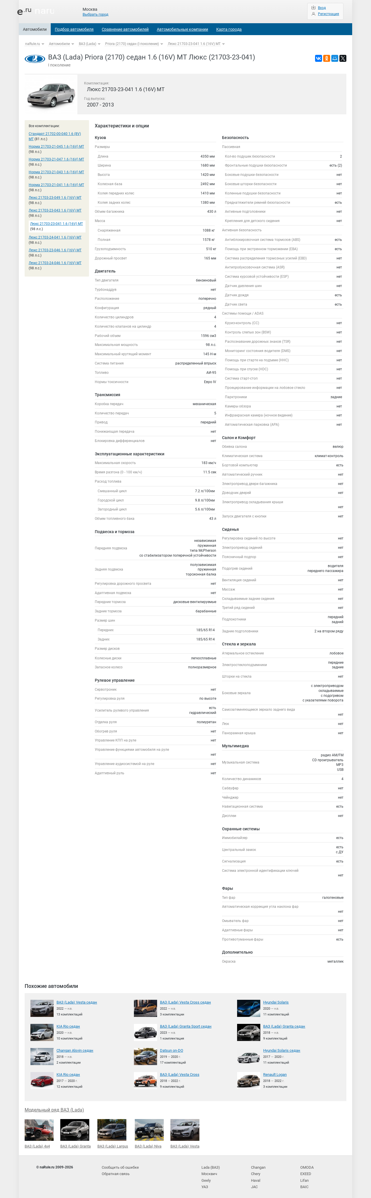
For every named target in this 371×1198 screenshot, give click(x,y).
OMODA (306, 1165)
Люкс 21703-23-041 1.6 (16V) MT (194, 44)
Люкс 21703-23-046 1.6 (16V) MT (55, 250)
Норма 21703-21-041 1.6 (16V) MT (56, 185)
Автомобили (35, 29)
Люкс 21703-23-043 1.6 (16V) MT (55, 210)
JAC (254, 1183)
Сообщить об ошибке (119, 1165)
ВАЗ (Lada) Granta (75, 1132)
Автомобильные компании (182, 29)
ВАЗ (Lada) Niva (149, 1132)
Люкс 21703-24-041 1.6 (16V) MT (55, 237)
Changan (258, 1165)
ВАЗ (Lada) (87, 44)
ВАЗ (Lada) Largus (112, 1132)
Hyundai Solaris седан (281, 1050)
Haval (255, 1177)
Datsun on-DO (171, 1050)
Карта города (229, 29)
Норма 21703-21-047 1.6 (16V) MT (56, 159)
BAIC (304, 1183)
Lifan (304, 1177)
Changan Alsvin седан (74, 1050)
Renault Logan (274, 1074)
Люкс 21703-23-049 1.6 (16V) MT (55, 198)
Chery (255, 1172)
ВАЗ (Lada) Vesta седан (75, 1002)
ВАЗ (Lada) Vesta (184, 1132)
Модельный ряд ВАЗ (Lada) (54, 1109)
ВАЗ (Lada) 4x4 (39, 1132)
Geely (205, 1177)
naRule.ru (32, 44)
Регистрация (328, 14)
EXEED (305, 1172)
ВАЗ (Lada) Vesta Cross (178, 1074)
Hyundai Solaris (275, 1002)
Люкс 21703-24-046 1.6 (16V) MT (55, 263)
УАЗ (204, 1183)
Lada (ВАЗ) (210, 1165)
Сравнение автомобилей (125, 29)
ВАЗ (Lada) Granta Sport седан (184, 1026)
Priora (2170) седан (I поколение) (132, 44)
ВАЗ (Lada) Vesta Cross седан (184, 1002)
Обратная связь (115, 1172)
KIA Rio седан (67, 1026)
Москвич (208, 1172)
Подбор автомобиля (74, 29)
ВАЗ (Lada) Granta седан (283, 1026)
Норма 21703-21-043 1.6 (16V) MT (56, 172)
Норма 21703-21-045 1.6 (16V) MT (56, 147)
